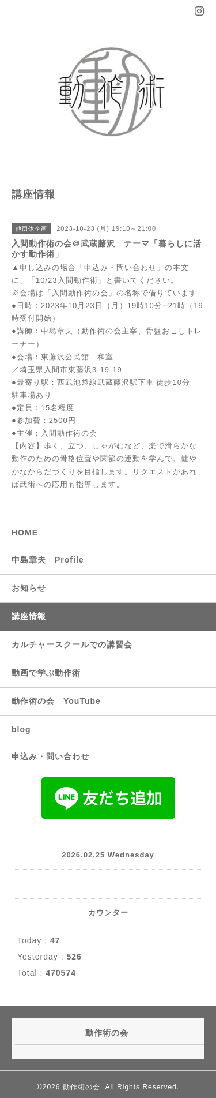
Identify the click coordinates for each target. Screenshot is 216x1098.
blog (21, 729)
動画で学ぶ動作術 (46, 672)
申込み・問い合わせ (50, 756)
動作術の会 (81, 1087)
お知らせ (29, 588)
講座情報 (29, 616)
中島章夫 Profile (48, 559)
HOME (25, 532)
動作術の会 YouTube (56, 701)
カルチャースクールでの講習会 (72, 644)
